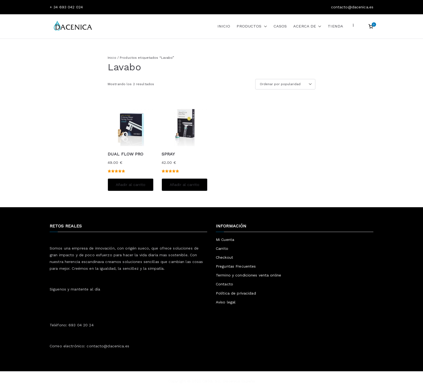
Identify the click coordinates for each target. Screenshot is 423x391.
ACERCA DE (307, 26)
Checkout (224, 257)
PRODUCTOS (252, 26)
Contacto (224, 284)
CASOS (280, 26)
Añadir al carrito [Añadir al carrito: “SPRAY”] (184, 184)
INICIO (223, 26)
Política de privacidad (236, 293)
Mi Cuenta (225, 239)
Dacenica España (239, 381)
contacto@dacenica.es (108, 346)
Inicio (112, 58)
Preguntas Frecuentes (236, 266)
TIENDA (335, 26)
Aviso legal (226, 302)
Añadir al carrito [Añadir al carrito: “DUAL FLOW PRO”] (130, 184)
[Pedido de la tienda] (285, 84)
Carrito (222, 248)
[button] (264, 26)
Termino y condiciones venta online (248, 275)
